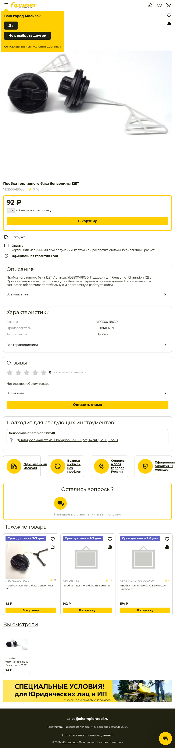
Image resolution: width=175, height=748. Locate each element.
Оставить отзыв (87, 405)
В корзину (87, 221)
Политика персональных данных (87, 735)
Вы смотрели (20, 624)
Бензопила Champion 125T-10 (32, 433)
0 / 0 (34, 189)
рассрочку (43, 210)
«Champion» (70, 742)
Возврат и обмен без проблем (74, 466)
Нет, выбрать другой (27, 36)
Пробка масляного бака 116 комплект (87, 585)
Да (10, 25)
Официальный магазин (35, 466)
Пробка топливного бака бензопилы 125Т (17, 662)
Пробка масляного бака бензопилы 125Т (29, 587)
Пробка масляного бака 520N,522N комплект (143, 587)
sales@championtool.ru (87, 719)
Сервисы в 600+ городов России (118, 466)
